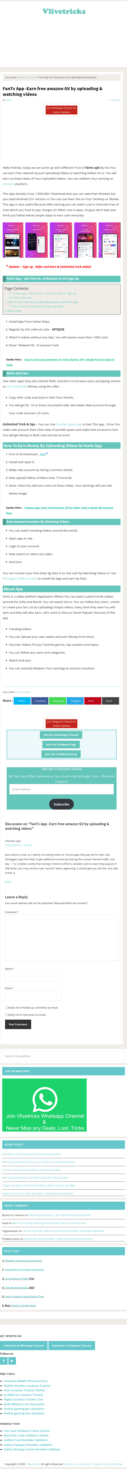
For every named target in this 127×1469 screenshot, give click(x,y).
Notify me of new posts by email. (27, 1014)
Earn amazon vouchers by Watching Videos (39, 306)
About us (70, 1464)
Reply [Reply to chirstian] (8, 882)
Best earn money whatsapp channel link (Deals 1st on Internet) (49, 1223)
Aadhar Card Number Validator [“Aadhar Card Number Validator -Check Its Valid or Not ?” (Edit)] (26, 1440)
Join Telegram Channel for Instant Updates (61, 723)
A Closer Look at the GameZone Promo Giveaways (31, 1170)
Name (9, 969)
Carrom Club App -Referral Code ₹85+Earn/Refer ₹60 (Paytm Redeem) (63, 1231)
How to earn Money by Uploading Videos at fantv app (42, 302)
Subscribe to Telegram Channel (71, 1345)
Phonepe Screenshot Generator (23, 1260)
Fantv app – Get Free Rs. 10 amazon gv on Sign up (45, 293)
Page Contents (16, 288)
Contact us (83, 1464)
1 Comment (115, 100)
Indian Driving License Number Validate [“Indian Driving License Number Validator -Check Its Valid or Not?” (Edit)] (32, 1449)
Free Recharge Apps (16, 1287)
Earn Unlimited (16, 386)
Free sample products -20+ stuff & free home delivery (59, 1215)
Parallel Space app (69, 424)
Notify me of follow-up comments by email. (33, 1007)
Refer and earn (23, 297)
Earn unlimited (23, 692)
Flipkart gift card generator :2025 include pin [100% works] (58, 1239)
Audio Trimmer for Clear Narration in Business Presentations (38, 1193)
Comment (12, 912)
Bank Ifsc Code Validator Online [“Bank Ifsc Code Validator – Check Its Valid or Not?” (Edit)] (26, 1435)
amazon (8, 184)
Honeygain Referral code (20, 578)
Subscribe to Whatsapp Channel (24, 1345)
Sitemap (117, 1464)
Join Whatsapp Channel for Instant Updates (61, 110)
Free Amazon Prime (16, 1278)
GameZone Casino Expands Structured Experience (31, 1154)
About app (14, 311)
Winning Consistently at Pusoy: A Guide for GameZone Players (38, 1162)
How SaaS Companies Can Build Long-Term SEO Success (35, 1177)
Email (9, 988)
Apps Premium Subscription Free (24, 1296)
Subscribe (61, 804)
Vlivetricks (63, 10)
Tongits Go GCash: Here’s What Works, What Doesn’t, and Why (38, 1185)
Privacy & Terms (101, 1464)
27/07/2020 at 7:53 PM (18, 845)
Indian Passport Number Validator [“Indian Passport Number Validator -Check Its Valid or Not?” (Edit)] (28, 1445)
